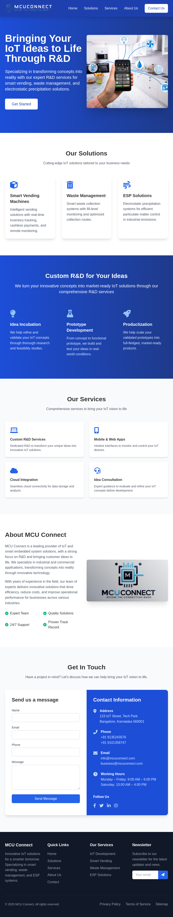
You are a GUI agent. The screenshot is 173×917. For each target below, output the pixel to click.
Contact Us (156, 8)
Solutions (91, 8)
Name (16, 710)
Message (18, 762)
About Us (131, 8)
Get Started (21, 104)
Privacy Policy (110, 904)
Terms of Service (138, 904)
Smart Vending (101, 861)
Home (72, 8)
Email (15, 727)
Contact (53, 882)
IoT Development (103, 854)
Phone (16, 745)
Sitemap (162, 904)
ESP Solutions (100, 875)
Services (111, 8)
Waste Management (105, 868)
